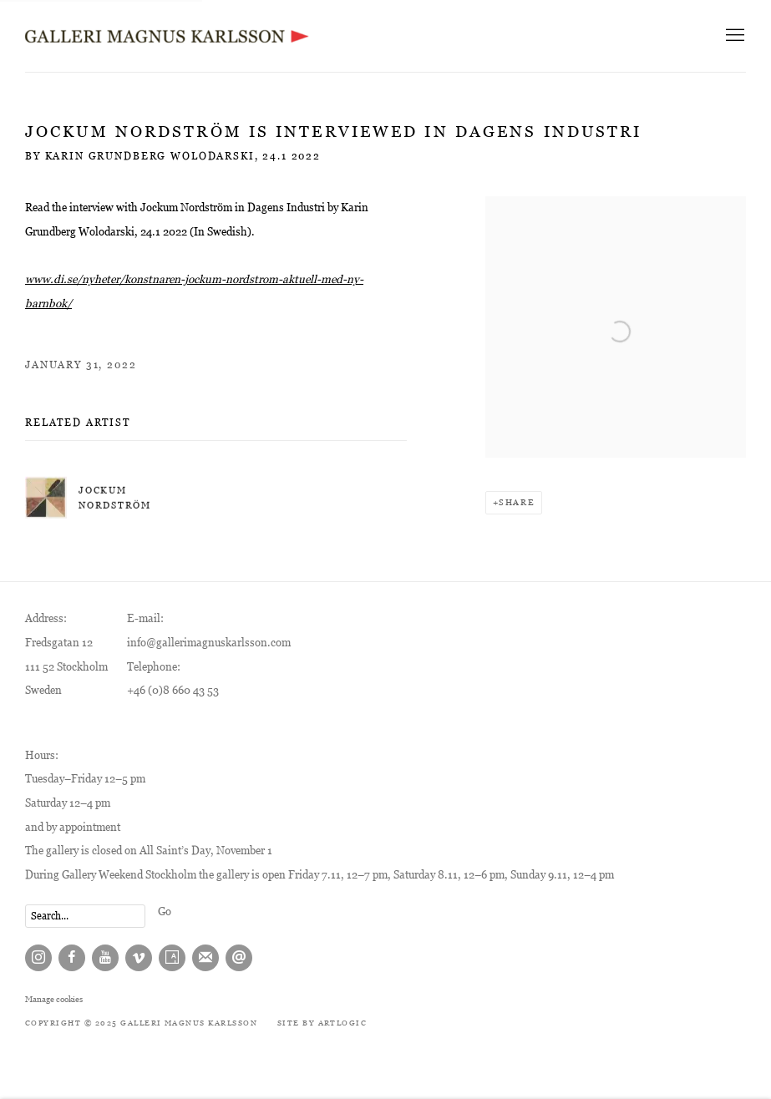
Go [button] (164, 911)
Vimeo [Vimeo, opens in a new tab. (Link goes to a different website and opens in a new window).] (138, 958)
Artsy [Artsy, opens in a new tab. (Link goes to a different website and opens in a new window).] (172, 958)
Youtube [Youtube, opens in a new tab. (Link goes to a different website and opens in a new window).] (105, 958)
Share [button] (517, 502)
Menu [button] (733, 35)
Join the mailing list (205, 958)
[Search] (85, 916)
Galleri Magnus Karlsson (167, 36)
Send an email (239, 958)
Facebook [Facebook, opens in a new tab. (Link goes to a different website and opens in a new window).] (71, 958)
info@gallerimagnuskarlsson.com (209, 642)
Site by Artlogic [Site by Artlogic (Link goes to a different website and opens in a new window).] (322, 1023)
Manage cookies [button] (54, 999)
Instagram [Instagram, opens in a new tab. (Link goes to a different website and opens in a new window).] (38, 958)
